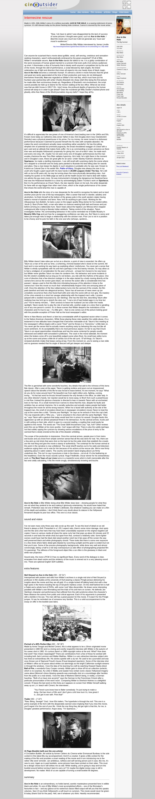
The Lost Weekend (122, 166)
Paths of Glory (66, 168)
